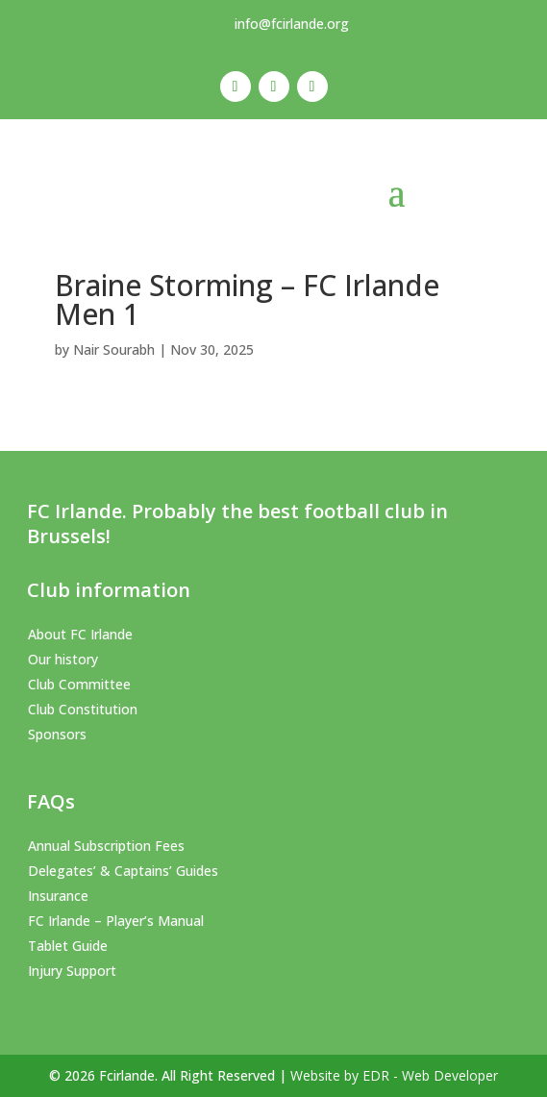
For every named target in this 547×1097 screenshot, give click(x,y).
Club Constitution (82, 709)
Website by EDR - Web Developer (394, 1075)
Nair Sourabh (114, 349)
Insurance (58, 895)
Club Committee (79, 684)
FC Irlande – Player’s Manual (116, 920)
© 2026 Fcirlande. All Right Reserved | (169, 1075)
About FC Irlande (80, 634)
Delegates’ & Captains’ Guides (123, 870)
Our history (63, 659)
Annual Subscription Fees (106, 845)
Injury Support (72, 970)
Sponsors (57, 734)
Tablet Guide (68, 945)
